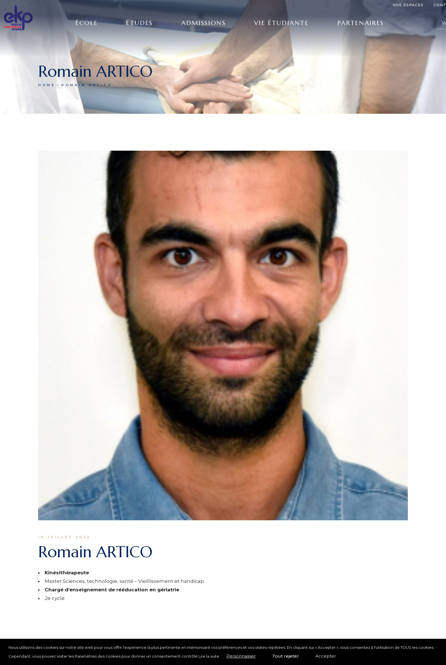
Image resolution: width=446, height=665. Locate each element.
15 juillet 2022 (64, 537)
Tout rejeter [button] (285, 656)
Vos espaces (408, 5)
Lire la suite (209, 656)
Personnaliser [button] (241, 656)
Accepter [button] (325, 656)
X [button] (436, 647)
